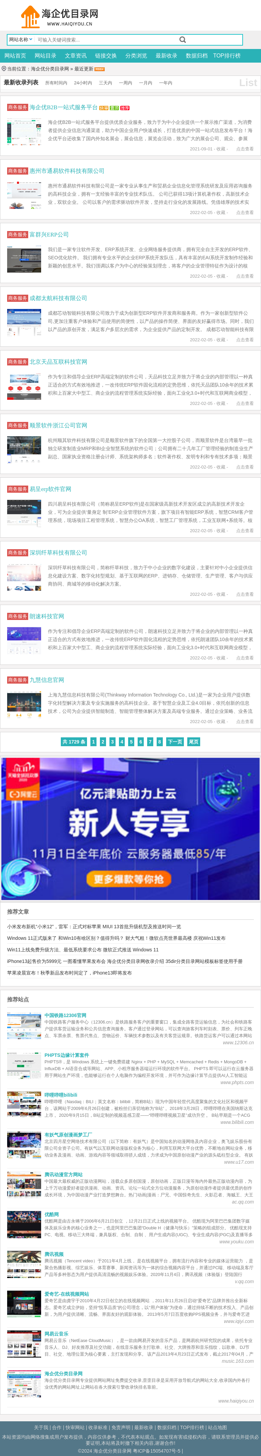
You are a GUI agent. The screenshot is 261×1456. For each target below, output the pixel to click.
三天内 (105, 82)
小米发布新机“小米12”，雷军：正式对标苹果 (54, 926)
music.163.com (238, 1361)
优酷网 (52, 1214)
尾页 (193, 742)
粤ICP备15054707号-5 (156, 1451)
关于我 (41, 1427)
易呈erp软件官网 (50, 489)
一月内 (145, 82)
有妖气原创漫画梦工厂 (68, 1135)
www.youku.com (237, 1241)
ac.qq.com (243, 1202)
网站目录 (45, 56)
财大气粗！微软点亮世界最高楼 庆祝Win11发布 (175, 938)
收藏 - (222, 148)
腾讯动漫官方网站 (64, 1174)
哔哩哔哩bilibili (61, 1095)
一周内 (125, 82)
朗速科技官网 (47, 616)
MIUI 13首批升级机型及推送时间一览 (142, 926)
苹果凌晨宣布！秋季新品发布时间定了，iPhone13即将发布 (69, 973)
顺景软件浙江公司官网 (58, 425)
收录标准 (97, 1427)
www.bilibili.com (237, 1122)
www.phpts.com (237, 1082)
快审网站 (75, 1427)
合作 (57, 1427)
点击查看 (245, 148)
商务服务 (18, 107)
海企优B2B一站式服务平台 (64, 107)
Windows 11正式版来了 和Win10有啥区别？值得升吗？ (65, 938)
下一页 (175, 742)
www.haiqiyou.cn (236, 1401)
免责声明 (120, 1427)
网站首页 (15, 56)
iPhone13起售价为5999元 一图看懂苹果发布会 (56, 961)
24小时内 (83, 82)
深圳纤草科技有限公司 (58, 553)
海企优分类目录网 (50, 68)
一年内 (165, 82)
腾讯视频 (54, 1254)
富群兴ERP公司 (49, 234)
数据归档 (197, 56)
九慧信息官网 (47, 680)
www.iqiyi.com (239, 1321)
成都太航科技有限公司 (58, 298)
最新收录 (166, 56)
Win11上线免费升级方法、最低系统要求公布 (54, 949)
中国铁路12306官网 (65, 1015)
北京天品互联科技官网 (58, 362)
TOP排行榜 (227, 56)
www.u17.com (239, 1162)
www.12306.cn (238, 1042)
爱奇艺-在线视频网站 (67, 1294)
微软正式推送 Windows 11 (131, 949)
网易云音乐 (56, 1334)
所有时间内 (56, 82)
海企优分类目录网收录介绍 (135, 961)
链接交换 (106, 56)
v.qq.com (244, 1281)
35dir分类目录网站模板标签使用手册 (204, 961)
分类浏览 (136, 56)
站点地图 (217, 1427)
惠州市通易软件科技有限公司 (67, 171)
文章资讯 (76, 56)
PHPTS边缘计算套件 (67, 1055)
